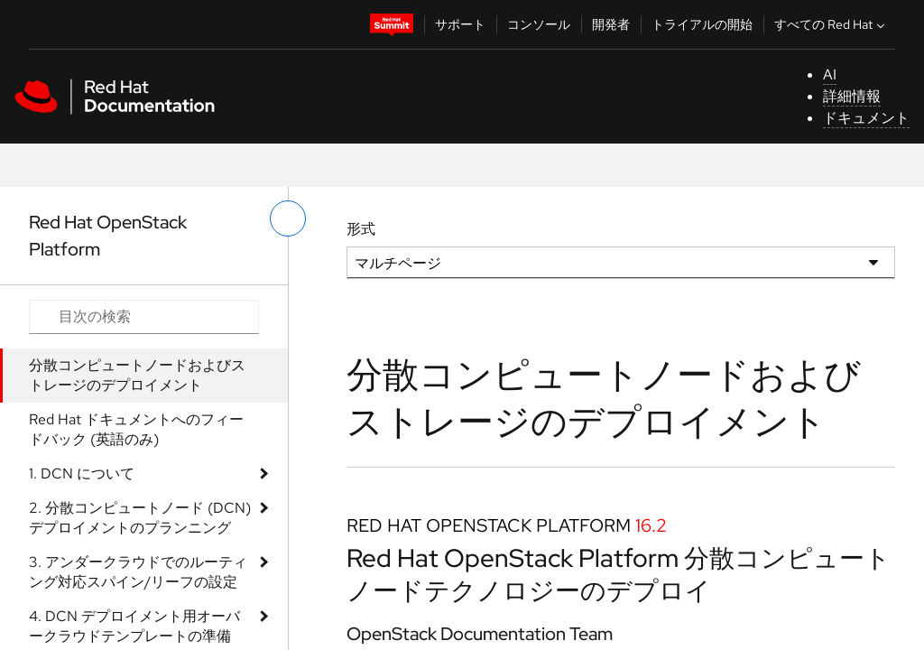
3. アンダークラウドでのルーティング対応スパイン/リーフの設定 (138, 571)
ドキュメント (866, 117)
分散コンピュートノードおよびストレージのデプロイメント (137, 375)
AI (829, 74)
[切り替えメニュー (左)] (288, 218)
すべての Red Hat (831, 24)
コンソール (538, 24)
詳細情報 (852, 96)
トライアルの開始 (702, 24)
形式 (360, 228)
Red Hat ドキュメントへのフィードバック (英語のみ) (136, 429)
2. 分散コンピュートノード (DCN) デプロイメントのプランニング (140, 517)
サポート (460, 24)
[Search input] (144, 317)
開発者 (611, 24)
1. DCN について (81, 473)
